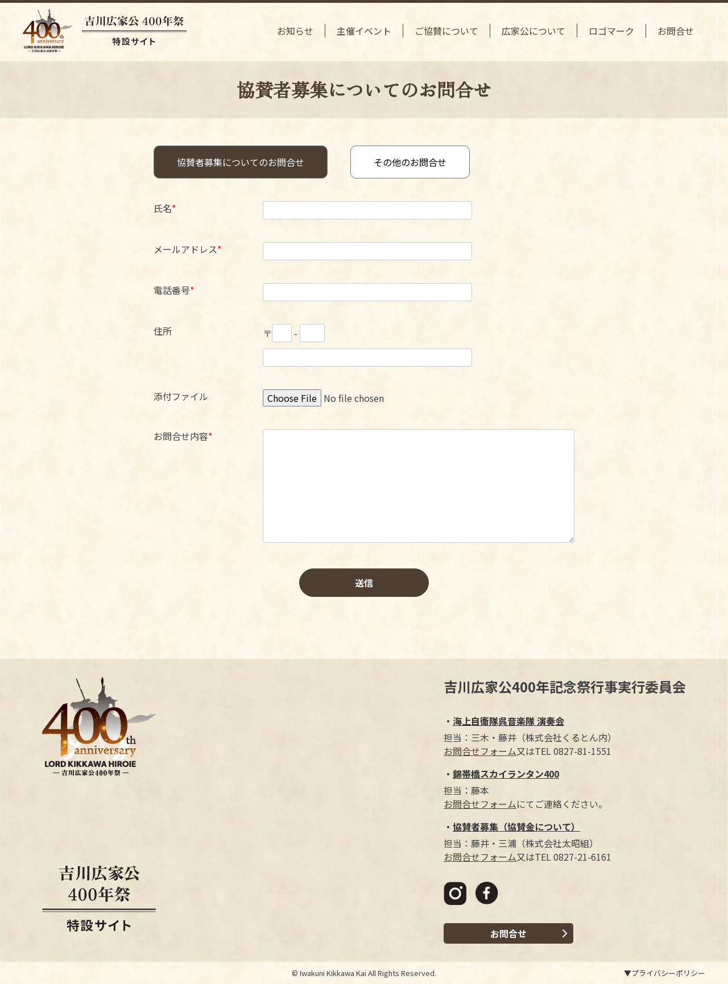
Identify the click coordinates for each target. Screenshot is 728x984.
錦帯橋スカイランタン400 (506, 773)
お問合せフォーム (480, 751)
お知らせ (295, 31)
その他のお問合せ (410, 162)
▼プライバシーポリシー (664, 973)
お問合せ (675, 31)
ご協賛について (446, 31)
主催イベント (364, 31)
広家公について (533, 31)
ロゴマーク (611, 31)
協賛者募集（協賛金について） (516, 826)
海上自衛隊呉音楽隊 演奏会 (508, 721)
